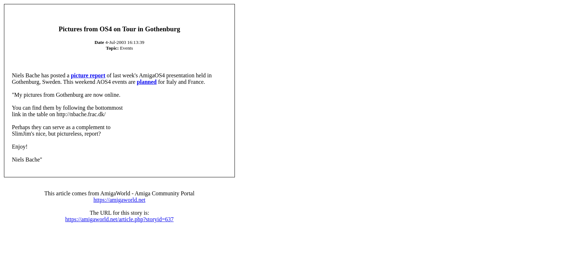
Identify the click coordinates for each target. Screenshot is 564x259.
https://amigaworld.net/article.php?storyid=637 (119, 219)
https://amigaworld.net (119, 200)
